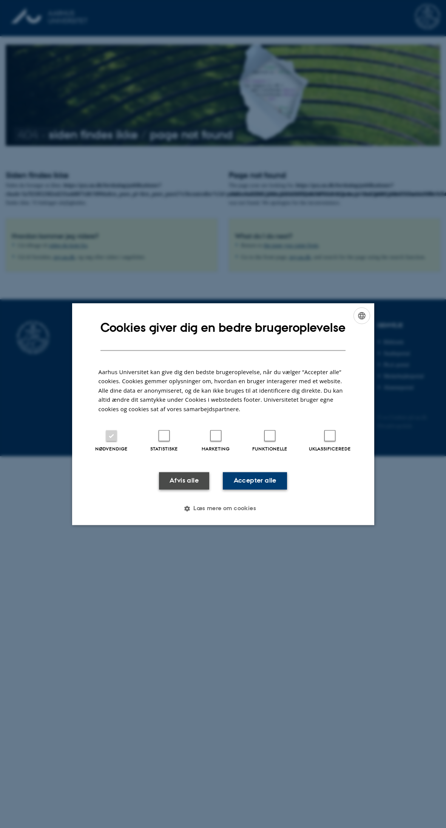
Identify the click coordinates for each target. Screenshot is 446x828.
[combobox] (362, 315)
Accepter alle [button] (255, 481)
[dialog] (223, 414)
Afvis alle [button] (184, 481)
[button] (223, 508)
